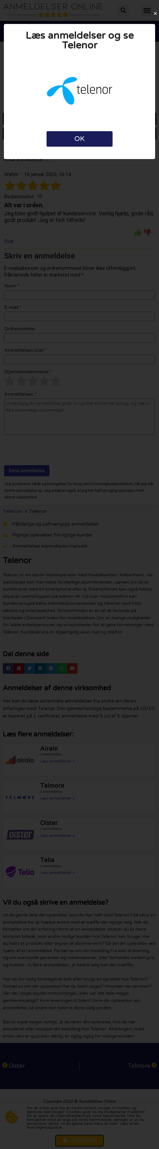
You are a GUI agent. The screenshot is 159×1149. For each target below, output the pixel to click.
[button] (155, 13)
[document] (79, 574)
